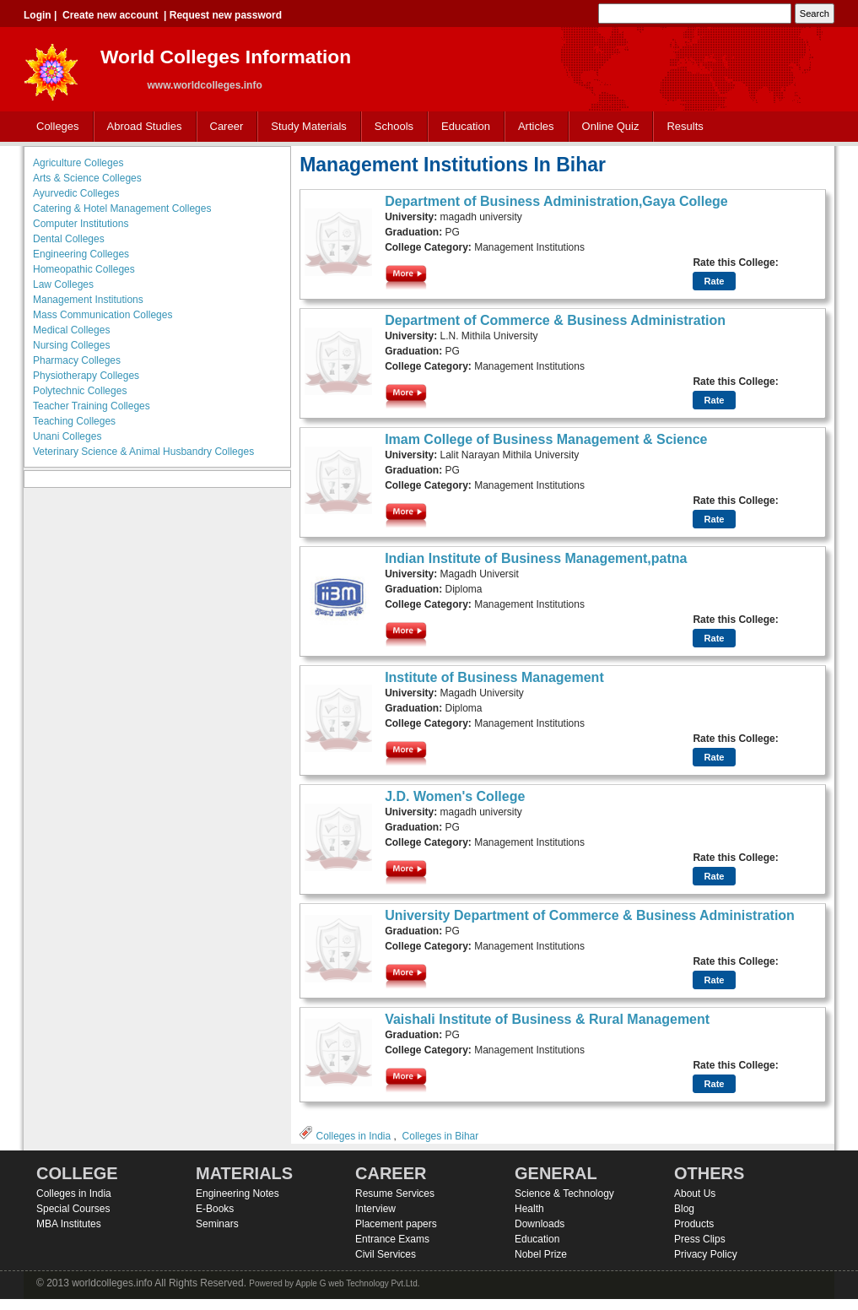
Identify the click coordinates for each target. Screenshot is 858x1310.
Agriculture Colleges (78, 163)
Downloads (539, 1224)
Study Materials (305, 127)
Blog (684, 1209)
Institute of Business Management (494, 677)
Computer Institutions (80, 224)
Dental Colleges (69, 239)
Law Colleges (63, 284)
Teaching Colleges (74, 421)
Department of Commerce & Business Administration (555, 320)
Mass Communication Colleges (102, 315)
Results (684, 126)
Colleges (54, 127)
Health (529, 1209)
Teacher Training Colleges (91, 406)
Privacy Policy (705, 1254)
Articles (536, 126)
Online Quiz (610, 126)
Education (462, 127)
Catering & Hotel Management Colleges (122, 208)
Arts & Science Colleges (87, 178)
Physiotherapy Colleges (86, 376)
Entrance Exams (392, 1239)
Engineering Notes (237, 1193)
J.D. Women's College (455, 796)
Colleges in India (353, 1136)
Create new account (110, 15)
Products (694, 1224)
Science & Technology (564, 1193)
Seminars (217, 1224)
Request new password (226, 15)
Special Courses (73, 1209)
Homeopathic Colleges (84, 269)
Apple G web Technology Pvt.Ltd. (357, 1283)
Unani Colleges (67, 436)
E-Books (215, 1209)
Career (223, 127)
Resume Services (394, 1193)
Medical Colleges (71, 330)
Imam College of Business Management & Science (546, 439)
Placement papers (396, 1224)
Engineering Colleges (81, 254)
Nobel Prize (541, 1254)
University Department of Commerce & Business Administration (590, 915)
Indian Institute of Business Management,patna (536, 558)
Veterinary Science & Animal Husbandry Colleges (143, 451)
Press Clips (700, 1239)
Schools (390, 127)
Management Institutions (88, 300)
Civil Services (385, 1254)
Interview (375, 1209)
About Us (694, 1193)
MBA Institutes (68, 1224)
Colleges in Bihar (440, 1136)
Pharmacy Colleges (77, 360)
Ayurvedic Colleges (76, 193)
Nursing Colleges (71, 345)
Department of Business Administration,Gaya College (556, 201)
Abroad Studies (140, 127)
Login (37, 15)
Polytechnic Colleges (80, 391)
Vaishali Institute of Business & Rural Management (547, 1019)
